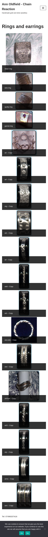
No (28, 533)
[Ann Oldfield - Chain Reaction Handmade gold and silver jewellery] (19, 8)
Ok (21, 533)
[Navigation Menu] (43, 8)
